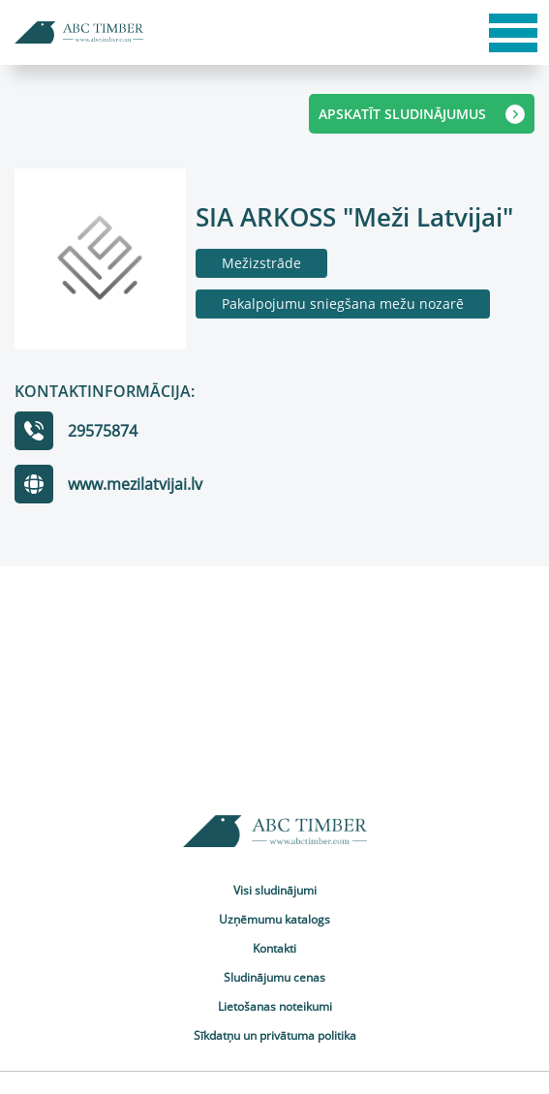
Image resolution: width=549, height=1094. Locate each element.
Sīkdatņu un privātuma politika (275, 1035)
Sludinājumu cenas (274, 977)
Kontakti (274, 948)
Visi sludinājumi (275, 890)
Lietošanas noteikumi (275, 1006)
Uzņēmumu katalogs (274, 919)
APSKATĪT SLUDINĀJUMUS (422, 114)
